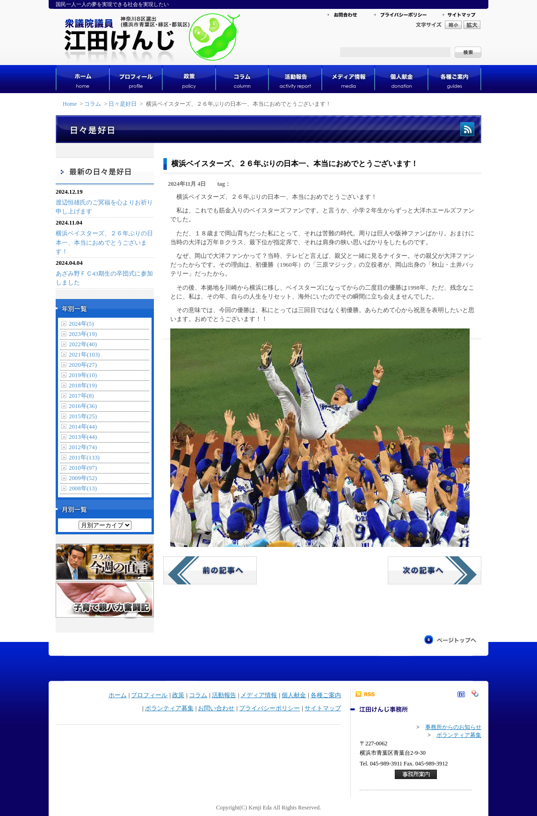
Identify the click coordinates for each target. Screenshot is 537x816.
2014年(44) (83, 426)
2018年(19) (83, 385)
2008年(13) (83, 488)
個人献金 (294, 695)
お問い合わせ (216, 708)
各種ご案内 (326, 695)
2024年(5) (81, 324)
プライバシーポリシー (269, 708)
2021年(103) (84, 354)
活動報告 (224, 695)
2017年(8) (81, 396)
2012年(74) (83, 447)
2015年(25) (83, 416)
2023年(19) (83, 334)
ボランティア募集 (169, 708)
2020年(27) (83, 365)
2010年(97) (83, 468)
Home (70, 104)
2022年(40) (83, 344)
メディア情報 (258, 695)
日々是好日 (123, 104)
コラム (92, 104)
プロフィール (149, 695)
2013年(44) (83, 437)
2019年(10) (83, 375)
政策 (178, 695)
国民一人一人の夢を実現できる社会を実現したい (112, 4)
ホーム (118, 695)
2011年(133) (84, 457)
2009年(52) (83, 478)
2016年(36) (83, 406)
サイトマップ (323, 708)
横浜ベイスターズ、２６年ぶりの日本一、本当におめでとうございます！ (104, 242)
